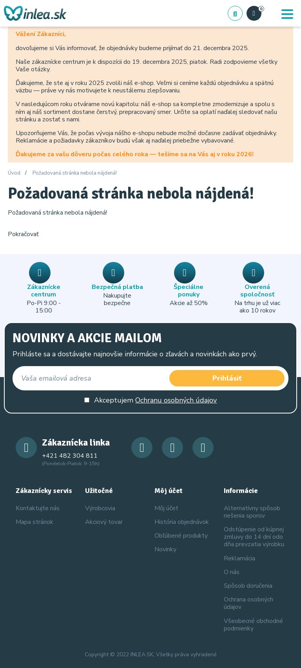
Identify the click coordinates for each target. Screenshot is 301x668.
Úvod (14, 173)
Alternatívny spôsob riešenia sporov (252, 512)
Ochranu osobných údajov (176, 400)
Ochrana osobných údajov (248, 603)
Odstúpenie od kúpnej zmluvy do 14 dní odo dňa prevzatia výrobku (254, 537)
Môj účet (166, 508)
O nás (231, 572)
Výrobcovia (100, 508)
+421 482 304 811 (70, 455)
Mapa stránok (34, 522)
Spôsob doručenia (248, 585)
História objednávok (181, 522)
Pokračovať (23, 234)
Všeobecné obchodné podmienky (253, 625)
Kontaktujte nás (38, 508)
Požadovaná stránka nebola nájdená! (75, 173)
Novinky (165, 549)
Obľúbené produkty (181, 535)
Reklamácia (239, 558)
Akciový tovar (104, 522)
